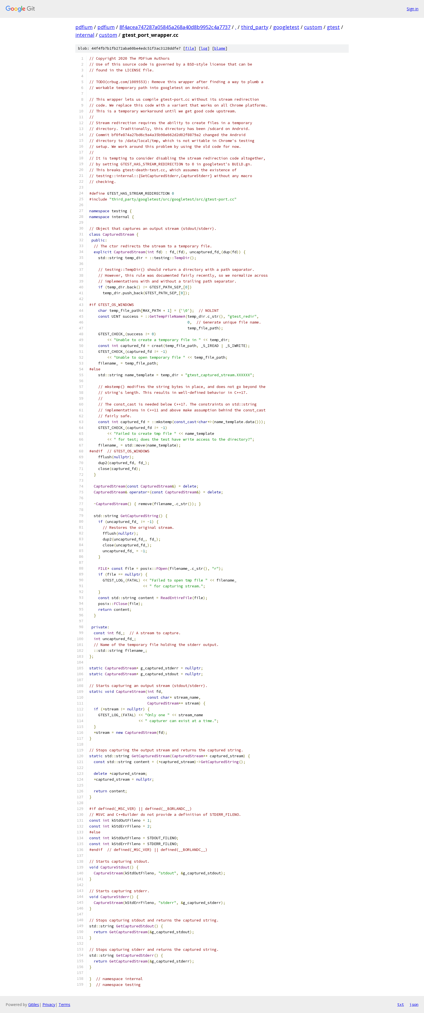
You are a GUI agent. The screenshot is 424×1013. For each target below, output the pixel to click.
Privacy (48, 1004)
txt (400, 1004)
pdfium (84, 27)
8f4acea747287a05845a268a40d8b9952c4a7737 (174, 27)
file (189, 48)
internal (84, 35)
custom (313, 27)
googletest (286, 27)
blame (219, 48)
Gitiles (33, 1004)
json (413, 1004)
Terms (64, 1004)
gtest (333, 27)
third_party (254, 27)
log (204, 48)
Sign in (412, 8)
